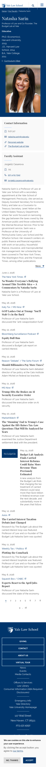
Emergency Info (23, 700)
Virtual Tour (23, 662)
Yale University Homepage (23, 707)
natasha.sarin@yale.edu (18, 137)
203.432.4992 (23, 725)
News (23, 667)
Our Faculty (13, 11)
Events (23, 671)
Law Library (23, 686)
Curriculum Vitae (12, 61)
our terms (18, 751)
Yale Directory (23, 704)
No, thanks (12, 760)
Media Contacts (23, 674)
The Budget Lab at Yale (18, 146)
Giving (23, 641)
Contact (23, 648)
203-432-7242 (14, 175)
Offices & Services (23, 682)
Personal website (15, 142)
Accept (29, 760)
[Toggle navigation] (42, 5)
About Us (23, 655)
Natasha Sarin (24, 11)
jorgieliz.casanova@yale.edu (20, 180)
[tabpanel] (23, 442)
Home (4, 11)
